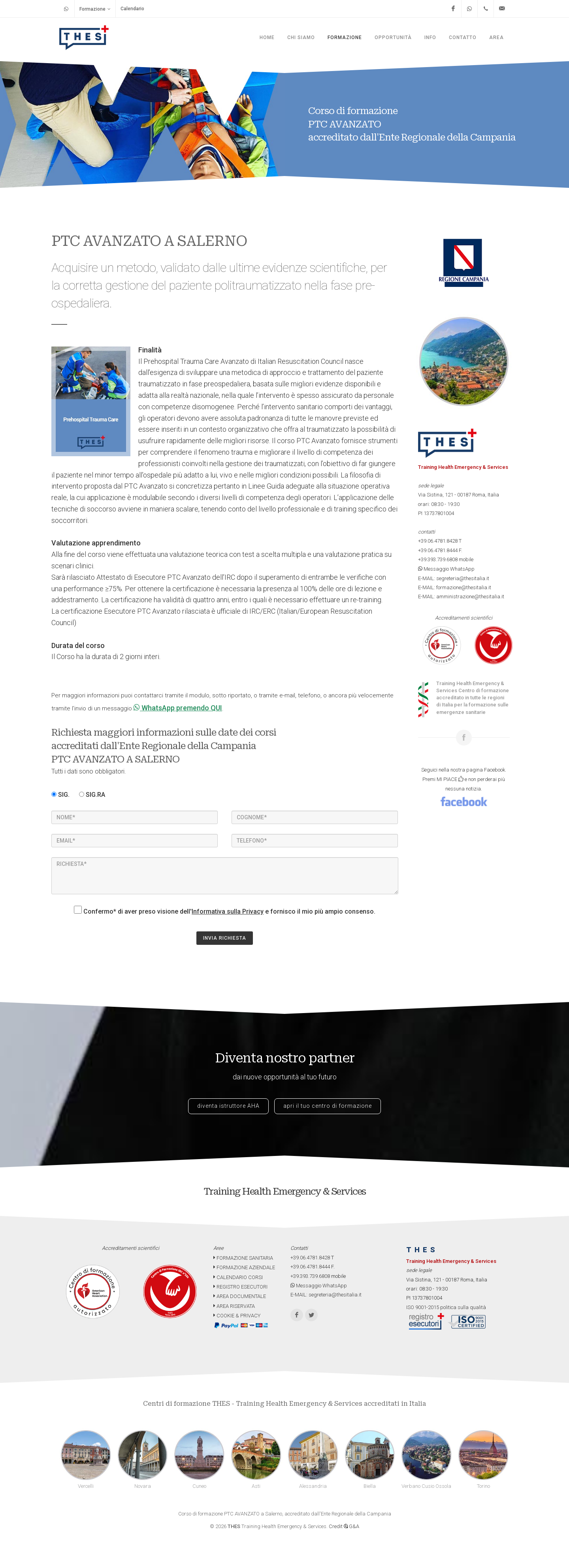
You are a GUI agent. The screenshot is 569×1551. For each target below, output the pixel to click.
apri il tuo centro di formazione (327, 1106)
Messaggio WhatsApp (446, 569)
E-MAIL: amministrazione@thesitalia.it (461, 596)
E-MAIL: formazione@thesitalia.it (454, 587)
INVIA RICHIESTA (224, 938)
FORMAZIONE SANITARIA (243, 1258)
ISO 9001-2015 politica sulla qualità (446, 1307)
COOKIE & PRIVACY (236, 1316)
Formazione (95, 8)
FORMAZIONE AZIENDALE (244, 1267)
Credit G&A (344, 1526)
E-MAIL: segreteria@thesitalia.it (453, 578)
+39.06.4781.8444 (438, 550)
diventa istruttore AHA (228, 1106)
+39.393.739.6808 (438, 559)
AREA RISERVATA (234, 1306)
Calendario (132, 8)
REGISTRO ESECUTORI (240, 1287)
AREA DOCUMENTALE (239, 1296)
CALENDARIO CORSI (238, 1277)
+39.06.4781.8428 (438, 541)
